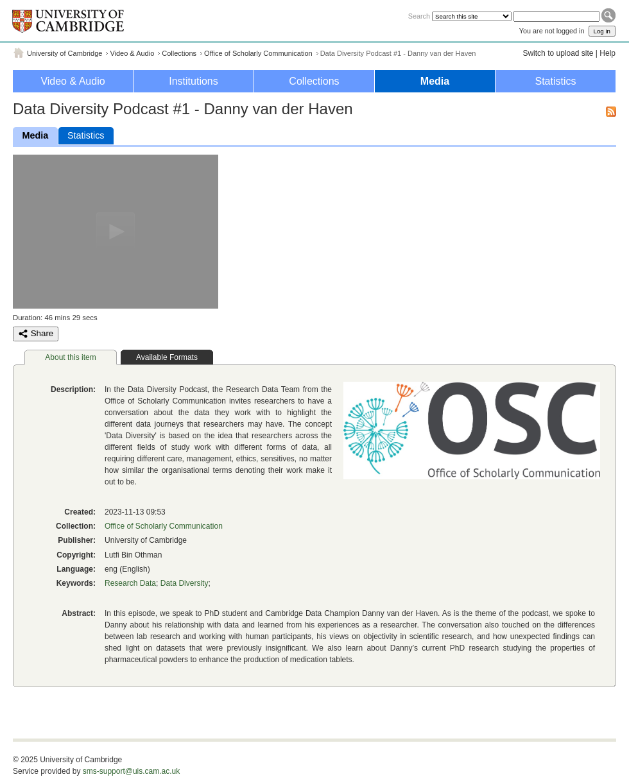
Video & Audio (132, 53)
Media (434, 81)
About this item (70, 357)
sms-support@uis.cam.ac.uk (131, 771)
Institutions (193, 81)
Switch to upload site (557, 53)
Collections (179, 53)
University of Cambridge (64, 53)
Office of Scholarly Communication (258, 53)
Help (607, 53)
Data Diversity (184, 583)
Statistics (555, 81)
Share (35, 334)
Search (419, 16)
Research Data (130, 583)
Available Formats (167, 357)
